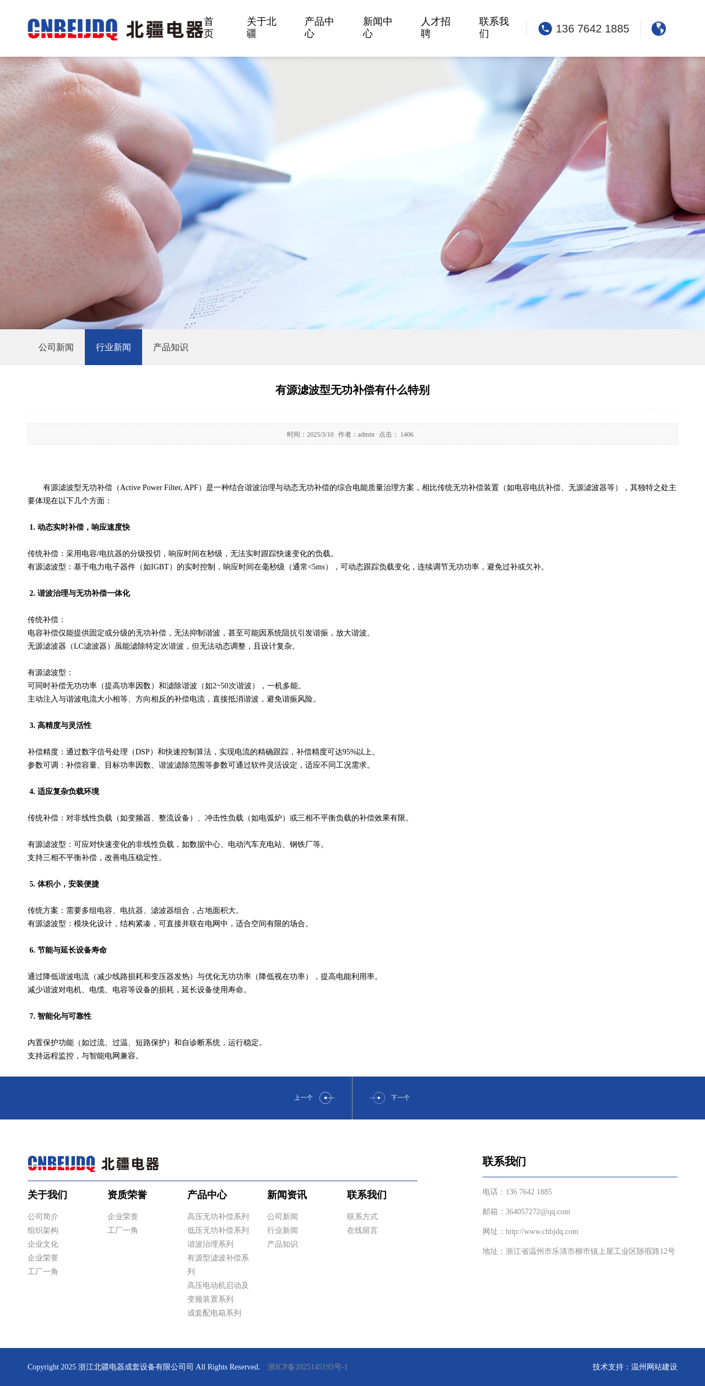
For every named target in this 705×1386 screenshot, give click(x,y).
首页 (209, 27)
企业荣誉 (43, 1258)
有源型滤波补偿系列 (218, 1265)
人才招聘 (436, 27)
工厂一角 (43, 1272)
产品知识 (282, 1244)
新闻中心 (378, 27)
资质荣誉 (127, 1194)
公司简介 (43, 1217)
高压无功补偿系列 (218, 1217)
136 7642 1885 (592, 29)
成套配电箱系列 (214, 1313)
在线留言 (362, 1230)
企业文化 (43, 1244)
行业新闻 (282, 1230)
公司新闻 (282, 1217)
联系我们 (494, 27)
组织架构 (43, 1230)
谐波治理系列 (210, 1244)
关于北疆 (261, 27)
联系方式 (362, 1217)
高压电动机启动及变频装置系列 (218, 1292)
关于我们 (47, 1194)
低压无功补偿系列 (218, 1230)
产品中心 (319, 27)
